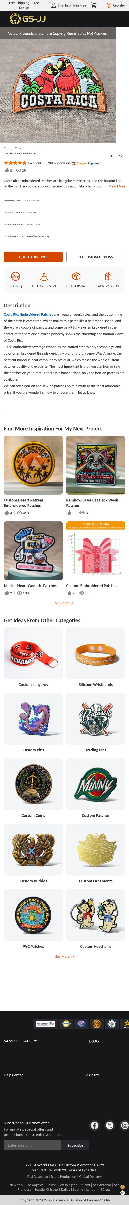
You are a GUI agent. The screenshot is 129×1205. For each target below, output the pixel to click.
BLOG (94, 1041)
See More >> (64, 603)
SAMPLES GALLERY (20, 1041)
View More (116, 186)
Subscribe (75, 1145)
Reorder (119, 5)
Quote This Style (33, 257)
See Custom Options (95, 257)
